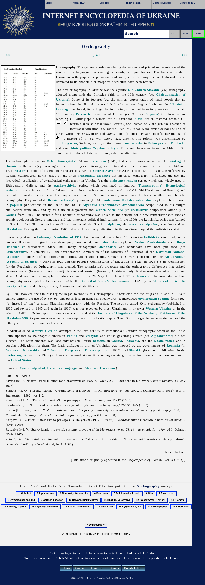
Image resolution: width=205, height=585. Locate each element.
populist (16, 205)
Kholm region (164, 340)
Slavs (138, 119)
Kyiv (114, 148)
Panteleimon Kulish (117, 200)
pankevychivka (65, 185)
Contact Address (162, 2)
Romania (173, 345)
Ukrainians (14, 229)
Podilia (72, 336)
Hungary (71, 350)
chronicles (13, 166)
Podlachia (132, 340)
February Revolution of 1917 (59, 237)
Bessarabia (31, 350)
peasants (99, 340)
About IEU (79, 2)
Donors (114, 568)
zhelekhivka (140, 210)
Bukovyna (155, 143)
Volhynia (91, 336)
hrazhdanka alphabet (94, 175)
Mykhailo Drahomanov (100, 205)
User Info (104, 2)
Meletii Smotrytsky (60, 161)
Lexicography (16, 251)
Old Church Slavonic (144, 90)
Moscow (20, 170)
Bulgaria (151, 114)
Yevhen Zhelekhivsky (111, 210)
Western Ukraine (158, 308)
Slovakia (135, 350)
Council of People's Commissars (104, 281)
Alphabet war (161, 336)
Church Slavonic (105, 170)
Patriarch (83, 114)
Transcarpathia (149, 185)
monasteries (134, 143)
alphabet (113, 224)
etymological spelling (153, 298)
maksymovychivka (123, 180)
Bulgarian (69, 143)
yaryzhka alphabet (143, 224)
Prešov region (16, 355)
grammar (100, 161)
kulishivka (143, 200)
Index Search (133, 2)
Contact (80, 568)
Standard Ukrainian (100, 368)
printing (175, 161)
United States (21, 360)
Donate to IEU (187, 2)
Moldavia (177, 143)
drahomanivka (133, 205)
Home (49, 2)
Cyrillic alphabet (32, 368)
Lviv (24, 286)
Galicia (11, 214)
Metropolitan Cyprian (88, 148)
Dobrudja (54, 350)
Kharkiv (143, 276)
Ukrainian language (62, 368)
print (96, 55)
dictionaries (107, 247)
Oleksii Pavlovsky (59, 200)
